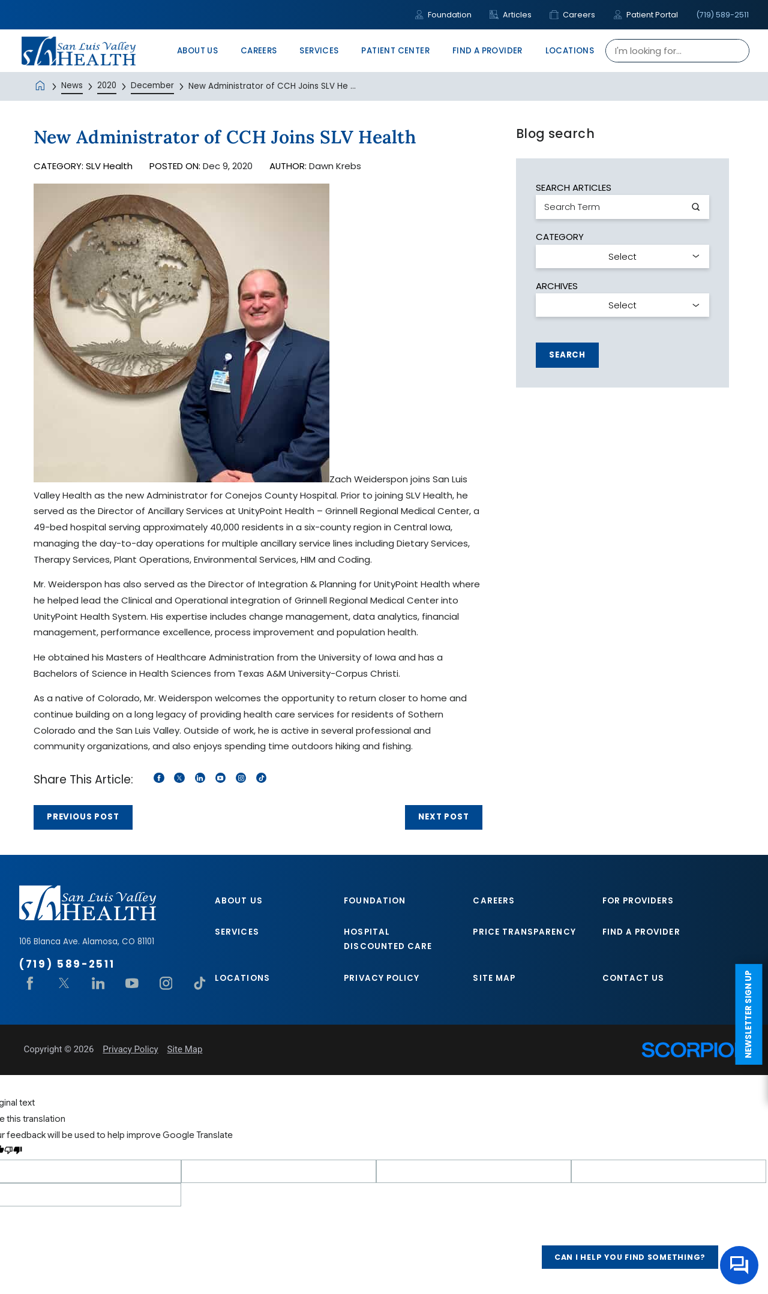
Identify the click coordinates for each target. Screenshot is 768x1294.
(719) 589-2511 (722, 15)
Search (567, 355)
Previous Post (83, 816)
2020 (106, 85)
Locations (242, 978)
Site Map (494, 978)
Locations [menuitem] (570, 50)
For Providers (638, 900)
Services (237, 932)
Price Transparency (524, 932)
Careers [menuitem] (259, 50)
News (72, 85)
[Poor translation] (13, 1151)
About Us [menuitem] (197, 50)
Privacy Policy (381, 978)
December (152, 85)
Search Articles (573, 187)
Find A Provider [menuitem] (487, 50)
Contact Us (633, 978)
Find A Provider (641, 932)
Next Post (443, 816)
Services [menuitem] (318, 50)
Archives (557, 285)
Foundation (443, 15)
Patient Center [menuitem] (395, 50)
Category (560, 236)
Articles (511, 15)
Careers (572, 15)
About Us (239, 900)
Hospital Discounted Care (388, 939)
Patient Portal (645, 15)
